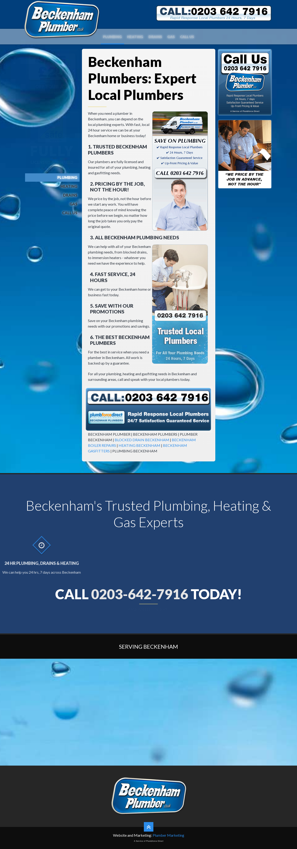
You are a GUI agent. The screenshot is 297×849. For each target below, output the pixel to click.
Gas (171, 36)
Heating (135, 36)
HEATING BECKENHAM (139, 445)
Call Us (187, 36)
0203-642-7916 (139, 594)
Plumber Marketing (168, 835)
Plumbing (112, 36)
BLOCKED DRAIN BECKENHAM (142, 440)
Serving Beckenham (148, 646)
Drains (155, 36)
